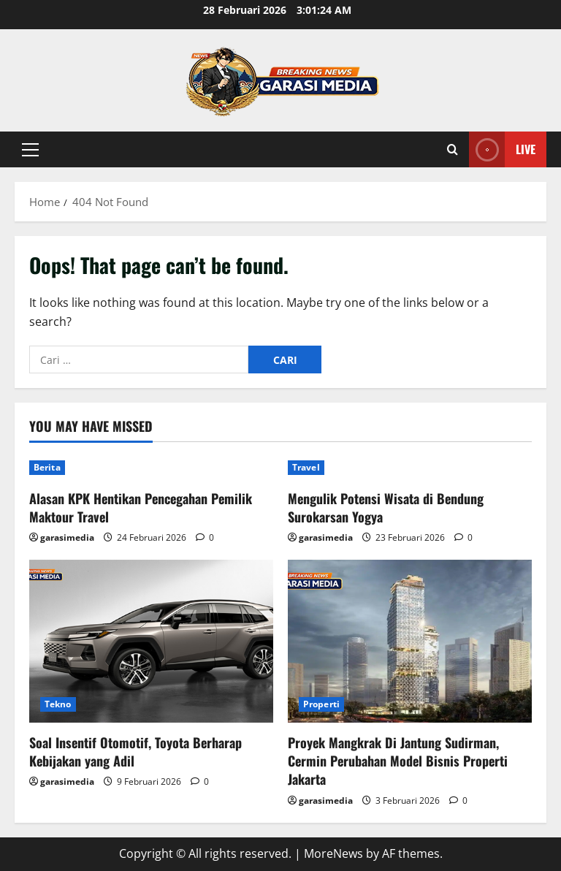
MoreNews (333, 853)
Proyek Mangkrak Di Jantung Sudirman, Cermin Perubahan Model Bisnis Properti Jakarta (398, 760)
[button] (30, 149)
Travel (306, 467)
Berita (47, 467)
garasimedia (67, 537)
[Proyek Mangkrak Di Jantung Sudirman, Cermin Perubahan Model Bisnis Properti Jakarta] (410, 641)
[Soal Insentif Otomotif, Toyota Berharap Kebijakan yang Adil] (151, 641)
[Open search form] (452, 149)
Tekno (58, 704)
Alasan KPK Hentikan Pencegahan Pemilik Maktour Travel (140, 507)
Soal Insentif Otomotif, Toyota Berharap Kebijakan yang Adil (135, 751)
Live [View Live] (502, 149)
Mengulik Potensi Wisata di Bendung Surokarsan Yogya (386, 507)
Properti (321, 704)
